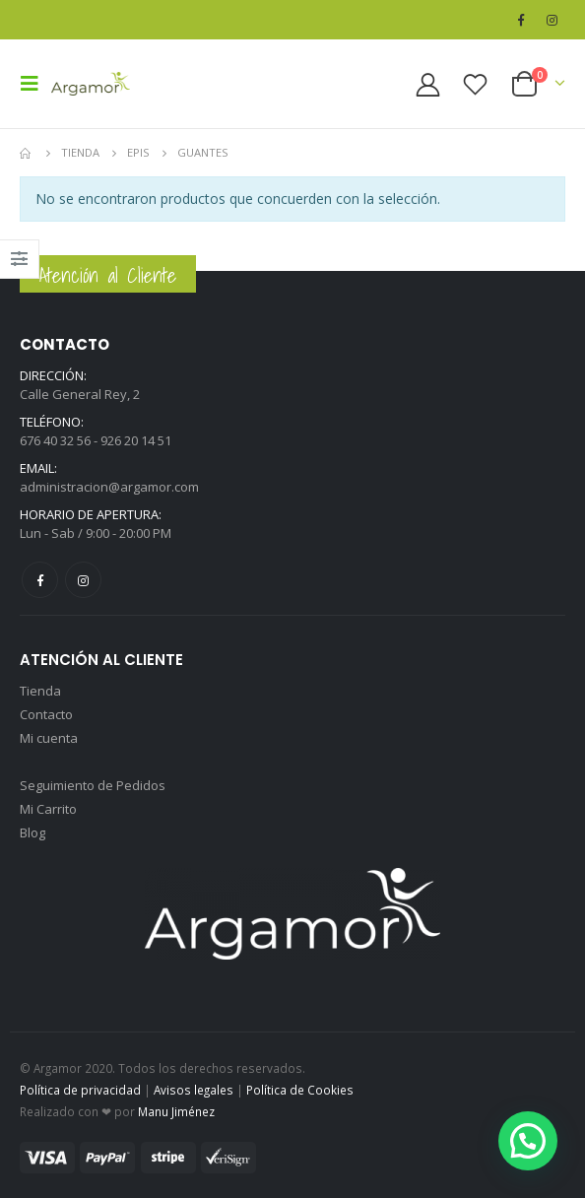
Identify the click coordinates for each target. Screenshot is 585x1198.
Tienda (40, 690)
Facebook (40, 580)
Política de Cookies (300, 1090)
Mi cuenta (49, 738)
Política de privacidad (80, 1090)
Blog (32, 832)
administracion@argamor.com (109, 487)
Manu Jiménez (176, 1111)
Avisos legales (193, 1090)
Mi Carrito (48, 809)
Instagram (83, 580)
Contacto (46, 714)
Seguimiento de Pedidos (92, 785)
